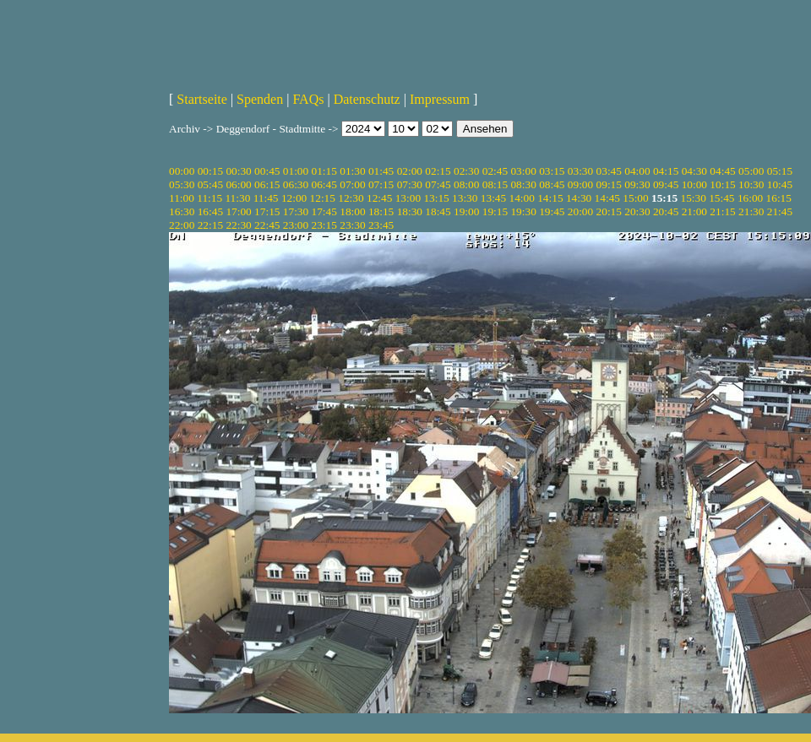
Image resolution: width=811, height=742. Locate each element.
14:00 (522, 198)
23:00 (295, 225)
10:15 (722, 184)
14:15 (550, 198)
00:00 (181, 171)
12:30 (350, 198)
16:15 (779, 198)
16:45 (210, 211)
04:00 (637, 171)
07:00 (352, 184)
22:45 (267, 225)
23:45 (381, 225)
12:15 (322, 198)
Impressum (440, 99)
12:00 (294, 198)
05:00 (751, 171)
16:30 (181, 211)
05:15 (779, 171)
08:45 (551, 184)
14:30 (578, 198)
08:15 (495, 184)
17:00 (238, 211)
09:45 (665, 184)
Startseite (202, 99)
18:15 (381, 211)
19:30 (523, 211)
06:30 (295, 184)
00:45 (267, 171)
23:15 (324, 225)
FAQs (308, 99)
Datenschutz (367, 99)
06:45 (324, 184)
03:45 (609, 171)
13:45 (493, 198)
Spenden (260, 99)
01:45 (381, 171)
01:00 (295, 171)
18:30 (409, 211)
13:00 (408, 198)
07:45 (437, 184)
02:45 (495, 171)
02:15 (437, 171)
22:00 (181, 225)
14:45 (607, 198)
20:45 (665, 211)
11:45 (266, 198)
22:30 (238, 225)
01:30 (352, 171)
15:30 (692, 198)
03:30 (580, 171)
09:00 (580, 184)
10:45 (779, 184)
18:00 (352, 211)
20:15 (609, 211)
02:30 (466, 171)
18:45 (437, 211)
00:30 (238, 171)
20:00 (580, 211)
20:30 (637, 211)
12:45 (379, 198)
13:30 (464, 198)
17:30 (295, 211)
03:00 (523, 171)
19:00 (466, 211)
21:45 (779, 211)
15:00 (635, 198)
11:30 (237, 198)
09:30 (637, 184)
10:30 (751, 184)
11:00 (181, 198)
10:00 (694, 184)
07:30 (409, 184)
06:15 (267, 184)
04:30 (694, 171)
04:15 (665, 171)
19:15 (495, 211)
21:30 (751, 211)
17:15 (267, 211)
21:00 (694, 211)
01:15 (324, 171)
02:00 (409, 171)
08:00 (466, 184)
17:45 (324, 211)
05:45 (210, 184)
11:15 (209, 198)
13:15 (436, 198)
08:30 (523, 184)
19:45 (551, 211)
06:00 (238, 184)
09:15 (609, 184)
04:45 (722, 171)
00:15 (210, 171)
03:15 (551, 171)
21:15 (722, 211)
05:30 (181, 184)
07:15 (381, 184)
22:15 (210, 225)
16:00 (750, 198)
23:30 (352, 225)
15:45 (721, 198)
